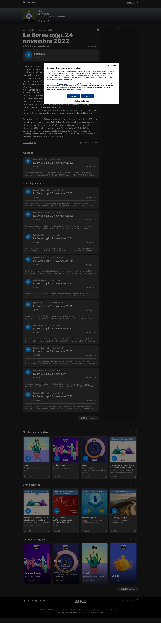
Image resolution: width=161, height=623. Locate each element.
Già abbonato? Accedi (81, 101)
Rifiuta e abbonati (111, 65)
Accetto (87, 96)
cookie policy (77, 77)
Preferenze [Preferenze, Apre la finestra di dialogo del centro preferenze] (73, 96)
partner (108, 84)
